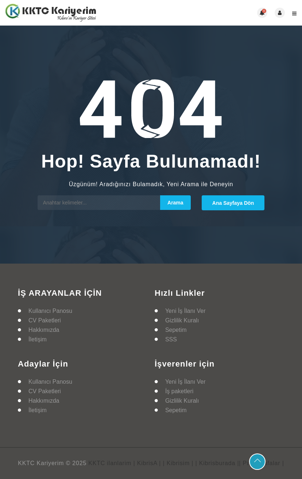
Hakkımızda (43, 330)
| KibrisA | (147, 463)
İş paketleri (179, 391)
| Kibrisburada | (217, 463)
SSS (171, 339)
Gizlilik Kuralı (182, 320)
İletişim (37, 339)
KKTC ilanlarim (109, 463)
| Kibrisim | (178, 463)
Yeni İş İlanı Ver (185, 311)
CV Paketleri (44, 320)
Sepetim (176, 330)
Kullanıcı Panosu (50, 311)
